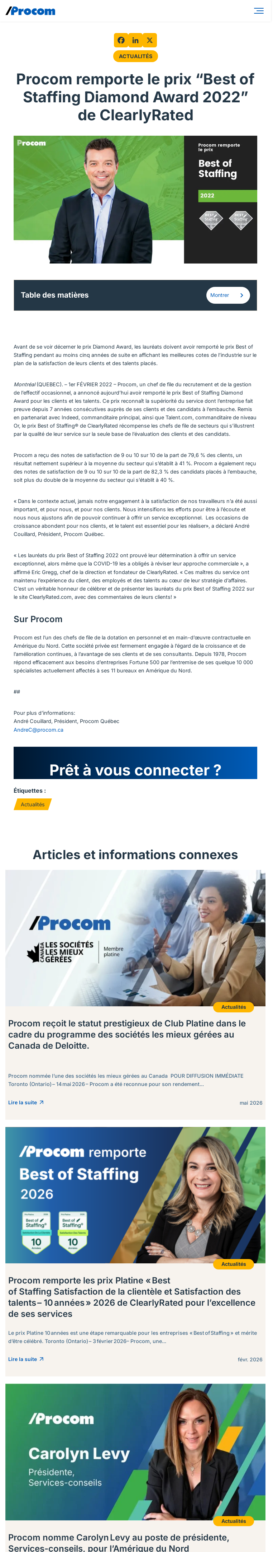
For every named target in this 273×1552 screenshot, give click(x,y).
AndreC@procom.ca (38, 730)
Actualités (135, 56)
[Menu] (260, 11)
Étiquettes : (30, 790)
